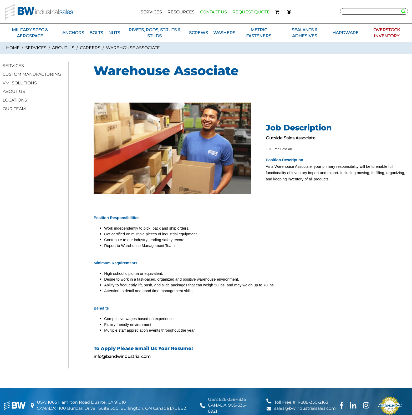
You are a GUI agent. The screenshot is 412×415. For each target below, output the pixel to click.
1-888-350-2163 (312, 402)
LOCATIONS (15, 100)
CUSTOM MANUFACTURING (32, 74)
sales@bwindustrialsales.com (305, 408)
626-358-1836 (232, 399)
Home (13, 47)
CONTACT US (213, 11)
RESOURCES (181, 11)
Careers (90, 47)
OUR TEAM (14, 108)
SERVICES (151, 11)
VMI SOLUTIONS (20, 82)
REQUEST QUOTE (251, 11)
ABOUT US (63, 47)
